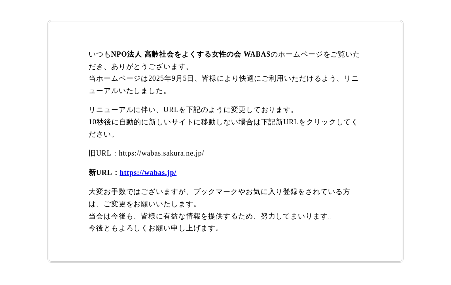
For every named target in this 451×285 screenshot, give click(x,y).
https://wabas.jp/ (148, 173)
